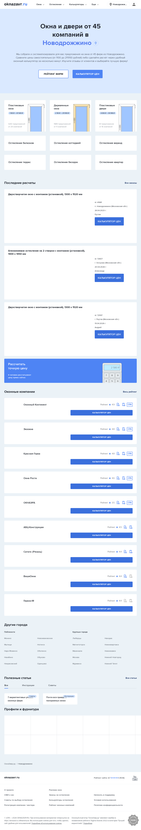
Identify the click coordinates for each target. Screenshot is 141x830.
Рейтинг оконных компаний (61, 805)
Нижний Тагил (111, 663)
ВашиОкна (30, 576)
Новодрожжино (70, 43)
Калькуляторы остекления (61, 800)
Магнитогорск (79, 644)
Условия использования (105, 800)
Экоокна (28, 429)
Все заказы (131, 183)
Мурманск (77, 663)
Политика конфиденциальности (108, 805)
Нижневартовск (112, 644)
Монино (7, 638)
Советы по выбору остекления (18, 800)
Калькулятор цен (87, 73)
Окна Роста (30, 478)
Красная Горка (32, 453)
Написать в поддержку (104, 795)
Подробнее (87, 823)
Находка (108, 638)
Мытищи (8, 644)
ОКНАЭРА (29, 502)
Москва (76, 657)
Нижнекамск (110, 651)
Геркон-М (29, 601)
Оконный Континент (35, 404)
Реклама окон (55, 790)
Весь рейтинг (130, 391)
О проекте (9, 790)
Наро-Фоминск (10, 651)
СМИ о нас (9, 795)
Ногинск (41, 644)
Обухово (41, 657)
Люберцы (77, 638)
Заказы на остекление (59, 795)
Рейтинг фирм (53, 73)
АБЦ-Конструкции (34, 527)
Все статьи (131, 678)
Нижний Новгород (113, 657)
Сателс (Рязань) (33, 551)
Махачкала (77, 651)
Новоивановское (45, 638)
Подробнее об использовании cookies (46, 823)
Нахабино (8, 657)
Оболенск (41, 651)
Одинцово (42, 663)
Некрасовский (10, 663)
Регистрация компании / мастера (19, 805)
